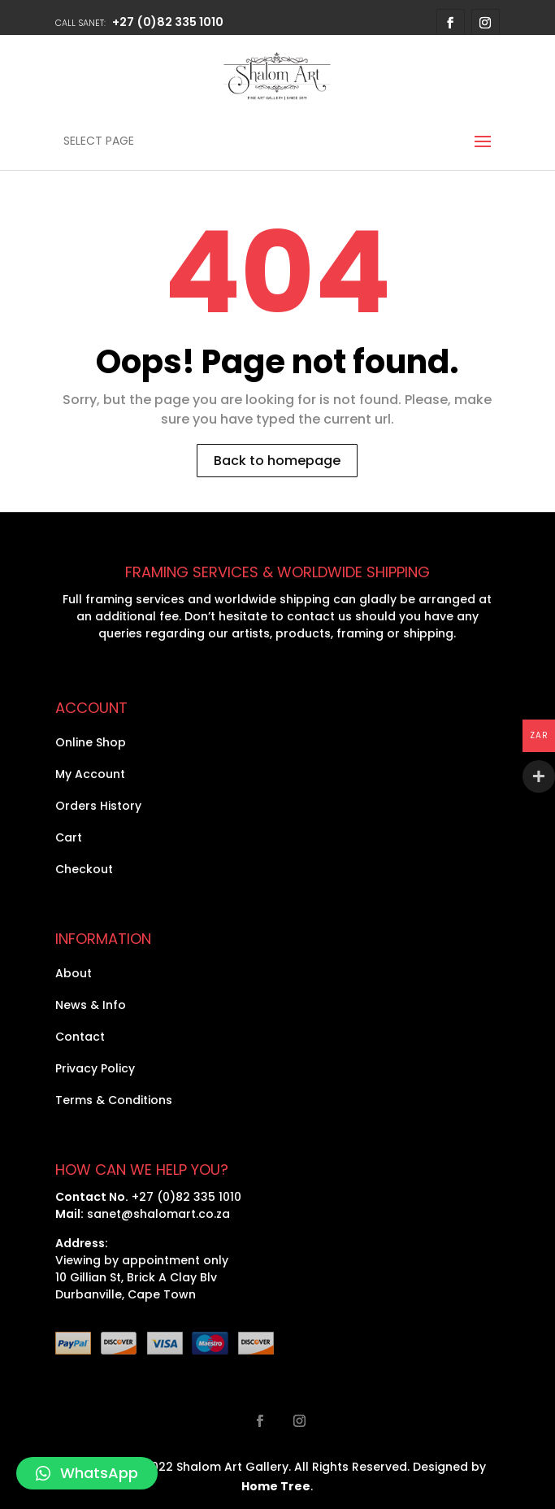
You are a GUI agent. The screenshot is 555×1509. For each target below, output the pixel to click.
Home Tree (275, 1486)
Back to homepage (277, 460)
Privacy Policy (95, 1068)
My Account (90, 774)
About (73, 973)
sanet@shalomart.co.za (158, 1214)
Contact (80, 1036)
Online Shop (90, 742)
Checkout (84, 869)
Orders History (98, 806)
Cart (68, 837)
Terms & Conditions (113, 1100)
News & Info (90, 1005)
